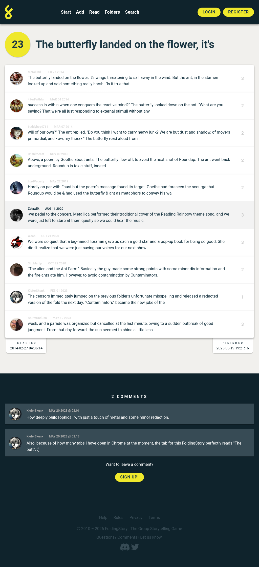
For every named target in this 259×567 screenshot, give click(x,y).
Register (238, 12)
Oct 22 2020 (57, 263)
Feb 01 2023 (59, 290)
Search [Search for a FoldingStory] (132, 12)
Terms (154, 517)
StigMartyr (35, 263)
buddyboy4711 (38, 127)
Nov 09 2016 (59, 154)
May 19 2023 (62, 318)
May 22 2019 (59, 181)
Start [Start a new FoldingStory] (66, 12)
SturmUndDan (37, 318)
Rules (118, 517)
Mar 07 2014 (63, 127)
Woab (31, 236)
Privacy (136, 517)
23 (18, 44)
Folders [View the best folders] (112, 12)
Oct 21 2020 (50, 236)
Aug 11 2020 (54, 209)
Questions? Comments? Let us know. (129, 537)
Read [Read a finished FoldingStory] (94, 12)
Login (209, 12)
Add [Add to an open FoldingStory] (80, 12)
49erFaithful (36, 99)
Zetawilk (33, 209)
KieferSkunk (36, 290)
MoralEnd (34, 72)
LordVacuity (36, 181)
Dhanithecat (36, 154)
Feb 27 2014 (55, 72)
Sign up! (129, 477)
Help (103, 517)
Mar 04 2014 (59, 99)
